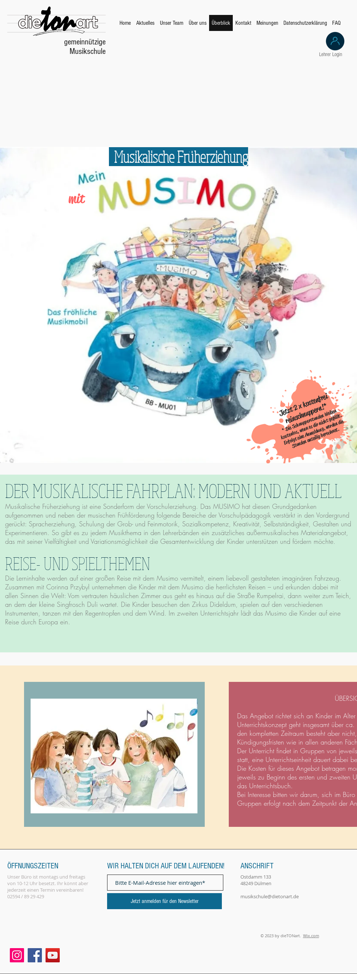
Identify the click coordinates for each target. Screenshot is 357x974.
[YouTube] (53, 955)
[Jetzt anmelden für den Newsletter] (164, 901)
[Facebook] (35, 955)
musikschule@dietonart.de (269, 896)
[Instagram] (17, 955)
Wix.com (311, 935)
